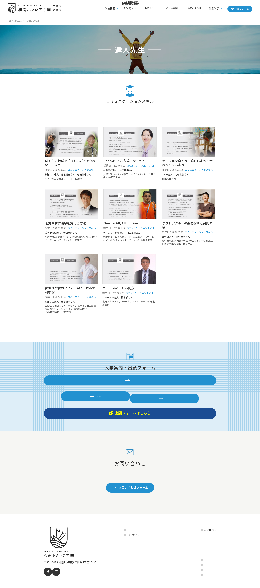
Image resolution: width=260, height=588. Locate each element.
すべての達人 (64, 114)
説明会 (201, 532)
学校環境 (136, 542)
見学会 (201, 537)
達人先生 (136, 547)
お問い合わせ (194, 8)
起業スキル (152, 114)
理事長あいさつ (139, 552)
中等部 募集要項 (206, 527)
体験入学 (202, 542)
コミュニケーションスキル (108, 114)
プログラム (137, 537)
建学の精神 (137, 527)
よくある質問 (174, 8)
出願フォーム (239, 8)
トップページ (134, 517)
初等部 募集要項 (206, 522)
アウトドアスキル (195, 114)
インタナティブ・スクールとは (148, 532)
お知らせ (157, 8)
